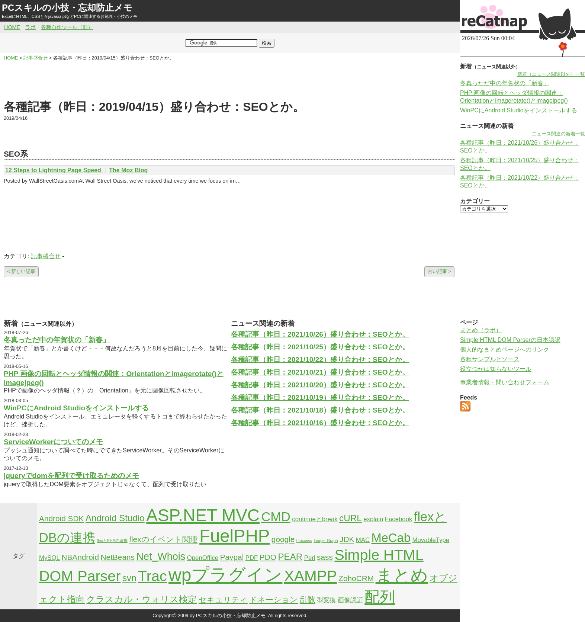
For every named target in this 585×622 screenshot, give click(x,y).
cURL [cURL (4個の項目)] (350, 518)
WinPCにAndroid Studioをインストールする (76, 408)
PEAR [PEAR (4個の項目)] (290, 557)
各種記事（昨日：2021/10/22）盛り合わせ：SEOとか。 (320, 359)
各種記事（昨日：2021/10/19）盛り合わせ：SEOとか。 (320, 397)
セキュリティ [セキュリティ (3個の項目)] (223, 599)
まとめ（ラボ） (481, 330)
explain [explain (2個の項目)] (373, 519)
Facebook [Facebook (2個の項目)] (398, 519)
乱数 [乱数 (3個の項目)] (307, 599)
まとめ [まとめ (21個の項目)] (402, 575)
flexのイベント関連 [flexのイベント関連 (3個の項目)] (163, 539)
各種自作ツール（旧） (67, 27)
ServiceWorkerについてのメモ (53, 442)
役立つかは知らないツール (495, 369)
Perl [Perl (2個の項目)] (309, 557)
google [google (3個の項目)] (283, 539)
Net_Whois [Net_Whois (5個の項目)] (160, 556)
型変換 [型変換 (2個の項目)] (326, 600)
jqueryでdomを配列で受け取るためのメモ (71, 476)
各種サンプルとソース (490, 359)
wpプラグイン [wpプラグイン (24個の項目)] (225, 575)
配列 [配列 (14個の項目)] (379, 597)
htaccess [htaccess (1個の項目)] (304, 540)
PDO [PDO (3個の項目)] (268, 557)
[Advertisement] (229, 80)
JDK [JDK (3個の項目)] (347, 539)
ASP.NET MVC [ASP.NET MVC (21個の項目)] (203, 515)
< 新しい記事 (21, 271)
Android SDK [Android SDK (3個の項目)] (61, 518)
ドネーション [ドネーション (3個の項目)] (273, 599)
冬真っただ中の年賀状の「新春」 (57, 340)
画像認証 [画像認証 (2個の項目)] (350, 600)
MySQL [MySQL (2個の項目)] (49, 557)
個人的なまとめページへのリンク (504, 349)
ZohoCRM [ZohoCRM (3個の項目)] (356, 578)
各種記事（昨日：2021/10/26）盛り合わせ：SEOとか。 (320, 334)
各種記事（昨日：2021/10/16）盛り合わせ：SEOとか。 (320, 423)
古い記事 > (439, 271)
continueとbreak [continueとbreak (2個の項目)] (314, 519)
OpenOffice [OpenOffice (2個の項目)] (203, 557)
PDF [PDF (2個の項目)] (251, 557)
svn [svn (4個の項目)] (129, 578)
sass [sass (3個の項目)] (325, 557)
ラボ (30, 27)
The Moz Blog (128, 170)
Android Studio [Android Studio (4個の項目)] (115, 518)
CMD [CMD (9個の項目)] (275, 517)
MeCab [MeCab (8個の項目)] (391, 538)
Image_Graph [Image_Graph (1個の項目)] (326, 540)
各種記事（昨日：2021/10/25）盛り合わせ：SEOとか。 (320, 347)
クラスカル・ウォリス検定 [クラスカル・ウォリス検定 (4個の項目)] (141, 599)
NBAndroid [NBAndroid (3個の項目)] (80, 557)
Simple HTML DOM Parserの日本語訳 (510, 340)
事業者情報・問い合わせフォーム (504, 382)
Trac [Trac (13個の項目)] (152, 576)
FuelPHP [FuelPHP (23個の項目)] (234, 536)
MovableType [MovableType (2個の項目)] (430, 540)
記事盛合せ (46, 256)
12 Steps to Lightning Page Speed (54, 170)
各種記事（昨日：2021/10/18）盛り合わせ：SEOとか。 (320, 410)
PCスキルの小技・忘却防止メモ (67, 8)
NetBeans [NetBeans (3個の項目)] (118, 557)
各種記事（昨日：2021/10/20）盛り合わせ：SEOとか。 (320, 385)
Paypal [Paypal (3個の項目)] (232, 557)
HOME (12, 27)
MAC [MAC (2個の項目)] (363, 540)
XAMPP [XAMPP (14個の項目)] (310, 575)
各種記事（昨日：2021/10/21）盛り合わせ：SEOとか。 (320, 372)
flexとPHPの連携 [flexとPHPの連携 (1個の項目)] (112, 540)
